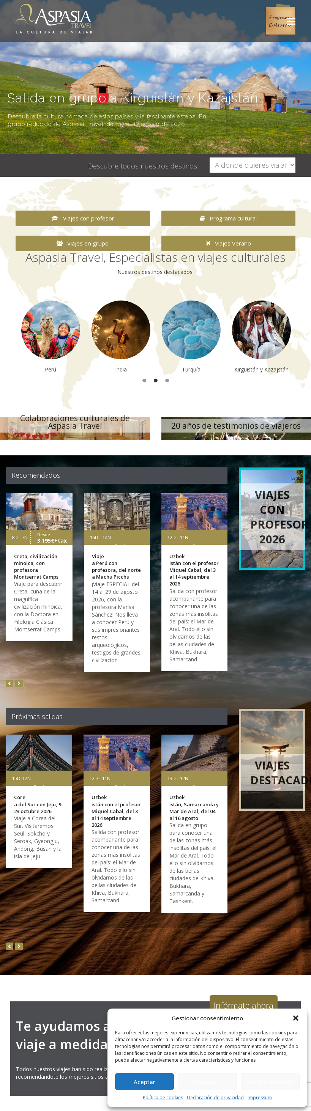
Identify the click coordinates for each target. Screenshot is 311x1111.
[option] (50, 337)
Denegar (207, 1082)
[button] (296, 1018)
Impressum (260, 1097)
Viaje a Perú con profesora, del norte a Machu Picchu (116, 567)
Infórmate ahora (243, 1005)
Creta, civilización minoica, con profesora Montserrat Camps (36, 567)
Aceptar (144, 1082)
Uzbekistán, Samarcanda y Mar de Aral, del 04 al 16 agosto (194, 807)
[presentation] (9, 683)
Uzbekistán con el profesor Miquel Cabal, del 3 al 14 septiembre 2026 (194, 570)
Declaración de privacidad (215, 1097)
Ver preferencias (270, 1082)
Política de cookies (163, 1097)
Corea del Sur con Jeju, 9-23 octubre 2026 (38, 804)
